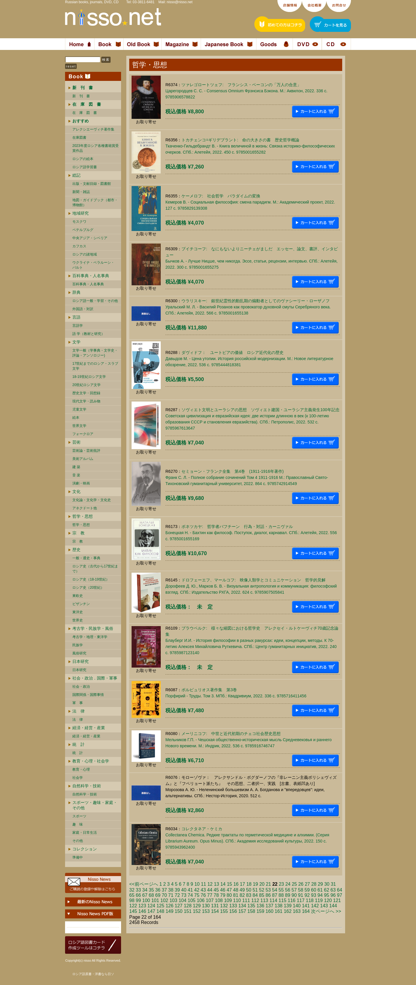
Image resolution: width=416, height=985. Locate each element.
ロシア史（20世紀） (88, 588)
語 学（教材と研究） (88, 334)
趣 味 (77, 824)
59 (307, 889)
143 (324, 905)
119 (319, 900)
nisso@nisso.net (180, 2)
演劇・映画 (81, 483)
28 (314, 884)
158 (251, 911)
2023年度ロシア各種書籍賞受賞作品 (95, 148)
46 (223, 889)
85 (261, 895)
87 (274, 895)
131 (215, 905)
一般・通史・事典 (86, 558)
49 (242, 889)
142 (315, 905)
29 (320, 884)
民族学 (77, 645)
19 (255, 884)
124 (151, 905)
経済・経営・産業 (88, 727)
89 (287, 895)
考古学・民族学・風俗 (92, 628)
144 (333, 905)
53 (268, 889)
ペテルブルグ (82, 230)
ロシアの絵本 (82, 159)
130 (206, 905)
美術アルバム (82, 459)
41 (190, 889)
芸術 (76, 442)
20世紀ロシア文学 (86, 385)
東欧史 (77, 596)
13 (216, 884)
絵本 (75, 418)
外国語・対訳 (82, 309)
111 (246, 900)
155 (224, 911)
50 (248, 889)
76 (203, 895)
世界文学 (79, 426)
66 (138, 895)
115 (282, 900)
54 (274, 889)
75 (197, 895)
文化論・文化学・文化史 (91, 500)
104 (182, 900)
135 (251, 905)
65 (131, 895)
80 (229, 895)
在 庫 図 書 (84, 113)
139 (288, 905)
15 (229, 884)
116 (292, 900)
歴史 (76, 549)
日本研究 (80, 661)
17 (242, 884)
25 (294, 884)
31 (333, 884)
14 (223, 884)
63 (333, 889)
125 (160, 905)
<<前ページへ (143, 884)
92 (307, 895)
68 (151, 895)
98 (131, 900)
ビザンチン (81, 604)
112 (255, 900)
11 (203, 884)
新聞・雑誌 (81, 192)
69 (157, 895)
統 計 (78, 744)
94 (320, 895)
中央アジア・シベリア (89, 238)
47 (229, 889)
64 (339, 889)
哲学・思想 (82, 516)
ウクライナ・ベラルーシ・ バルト (93, 265)
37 (164, 889)
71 (171, 895)
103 (173, 900)
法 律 (78, 711)
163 (297, 911)
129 (197, 905)
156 (233, 911)
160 (269, 911)
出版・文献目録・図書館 (91, 184)
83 (248, 895)
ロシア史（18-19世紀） (90, 579)
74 (190, 895)
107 (210, 900)
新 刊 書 (81, 96)
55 (281, 889)
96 (333, 895)
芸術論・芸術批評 (86, 451)
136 (260, 905)
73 (183, 895)
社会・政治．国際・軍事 (94, 678)
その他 (77, 841)
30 (326, 884)
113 (264, 900)
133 (233, 905)
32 (131, 889)
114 (273, 900)
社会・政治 (81, 687)
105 (191, 900)
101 (155, 900)
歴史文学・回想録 (86, 393)
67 (145, 895)
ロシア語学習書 (84, 167)
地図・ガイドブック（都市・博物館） (95, 202)
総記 (76, 175)
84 (255, 895)
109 (228, 900)
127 (179, 905)
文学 (76, 342)
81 (235, 895)
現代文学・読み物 (86, 401)
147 (151, 911)
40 (183, 889)
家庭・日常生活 (84, 833)
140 (297, 905)
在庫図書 (79, 137)
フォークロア (82, 434)
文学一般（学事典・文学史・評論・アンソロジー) (95, 352)
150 (179, 911)
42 (197, 889)
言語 (76, 317)
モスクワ (79, 222)
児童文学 (79, 409)
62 (326, 889)
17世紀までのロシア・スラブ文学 (95, 366)
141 (306, 905)
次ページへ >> (326, 911)
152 (197, 911)
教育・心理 (81, 769)
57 (294, 889)
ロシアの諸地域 (84, 254)
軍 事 (77, 703)
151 (188, 911)
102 (164, 900)
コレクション (84, 849)
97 (339, 895)
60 (313, 889)
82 (242, 895)
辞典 (76, 292)
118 (310, 900)
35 (151, 889)
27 (307, 884)
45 (216, 889)
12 (210, 884)
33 (138, 889)
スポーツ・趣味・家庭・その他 (94, 805)
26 (300, 884)
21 (268, 884)
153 (206, 911)
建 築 (76, 467)
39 (177, 889)
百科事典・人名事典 (90, 275)
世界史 (77, 620)
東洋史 (77, 612)
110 (237, 900)
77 (209, 895)
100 (146, 900)
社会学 (77, 778)
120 (328, 900)
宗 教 (78, 533)
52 (261, 889)
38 (171, 889)
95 (326, 895)
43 (203, 889)
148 (160, 911)
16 (236, 884)
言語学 (77, 326)
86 (268, 895)
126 (170, 905)
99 (138, 900)
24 (288, 884)
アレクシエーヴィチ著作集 (93, 129)
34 (145, 889)
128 (188, 905)
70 (164, 895)
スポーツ (79, 816)
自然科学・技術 (86, 786)
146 (142, 911)
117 (301, 900)
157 (242, 911)
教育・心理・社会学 (90, 761)
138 (279, 905)
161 (279, 911)
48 (235, 889)
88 (281, 895)
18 (248, 884)
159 (260, 911)
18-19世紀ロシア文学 (89, 377)
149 (170, 911)
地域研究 (80, 213)
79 (223, 895)
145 (133, 911)
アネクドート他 (84, 508)
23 (281, 884)
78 (216, 895)
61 (320, 889)
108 (219, 900)
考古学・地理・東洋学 (89, 637)
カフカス (79, 246)
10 (197, 884)
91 (300, 895)
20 (262, 884)
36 (157, 889)
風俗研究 (79, 653)
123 (142, 905)
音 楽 (76, 475)
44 (209, 889)
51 (255, 889)
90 (294, 895)
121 (337, 900)
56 (287, 889)
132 (224, 905)
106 (200, 900)
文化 (76, 491)
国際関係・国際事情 (88, 695)
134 (242, 905)
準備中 (77, 857)
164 (306, 911)
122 (133, 905)
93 (313, 895)
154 (215, 911)
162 (288, 911)
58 (300, 889)
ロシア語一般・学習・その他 (95, 301)
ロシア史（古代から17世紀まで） (95, 568)
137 (269, 905)
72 (177, 895)
